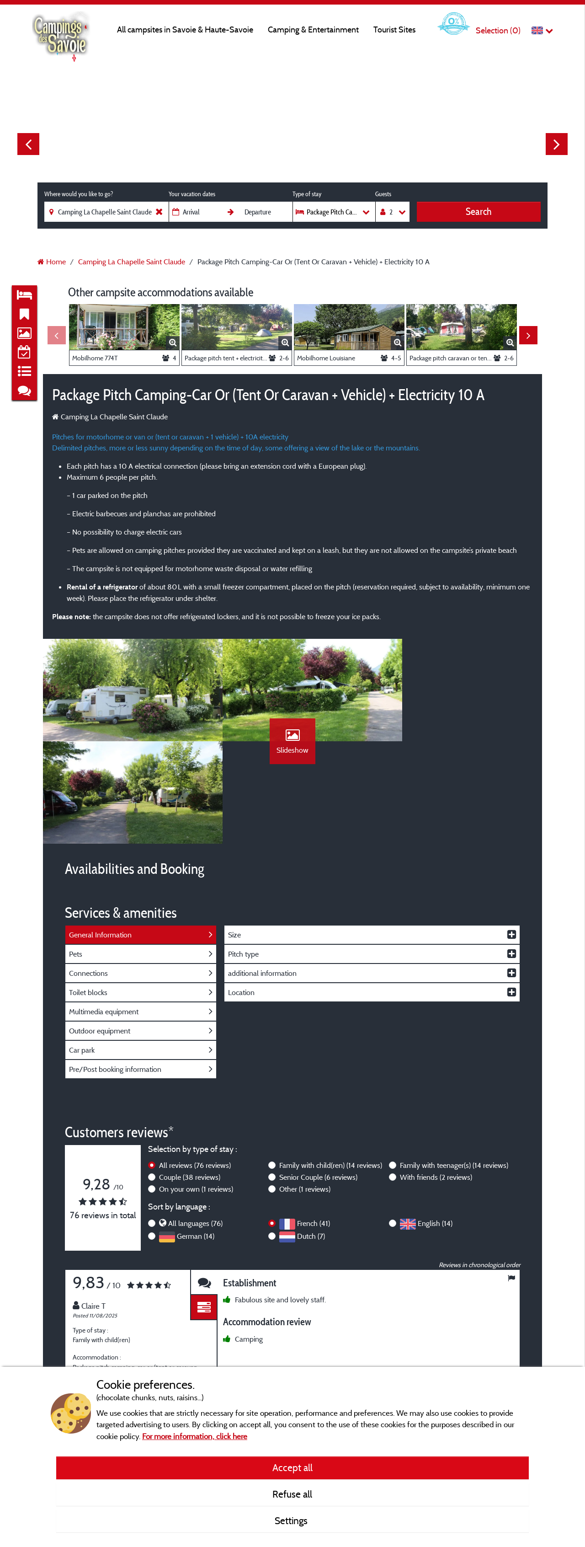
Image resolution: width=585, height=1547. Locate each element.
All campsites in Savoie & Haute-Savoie (185, 29)
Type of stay (306, 194)
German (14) (195, 1141)
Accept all (292, 1467)
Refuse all (292, 1494)
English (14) (435, 1128)
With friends (436, 1082)
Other (304, 1093)
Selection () (498, 30)
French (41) (313, 1128)
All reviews (195, 1070)
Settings (292, 1520)
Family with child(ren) (330, 1070)
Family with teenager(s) (454, 1070)
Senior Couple (318, 1082)
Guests (383, 194)
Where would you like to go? (78, 194)
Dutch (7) (311, 1141)
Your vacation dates (192, 194)
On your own (196, 1093)
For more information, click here (194, 1436)
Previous (28, 144)
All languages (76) (195, 1128)
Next (557, 144)
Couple (189, 1082)
